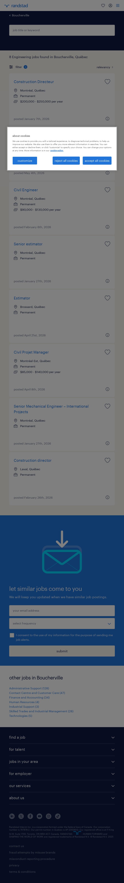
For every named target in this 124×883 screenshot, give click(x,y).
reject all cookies (66, 160)
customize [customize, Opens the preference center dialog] (25, 160)
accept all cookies (97, 160)
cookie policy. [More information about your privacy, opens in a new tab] (56, 150)
